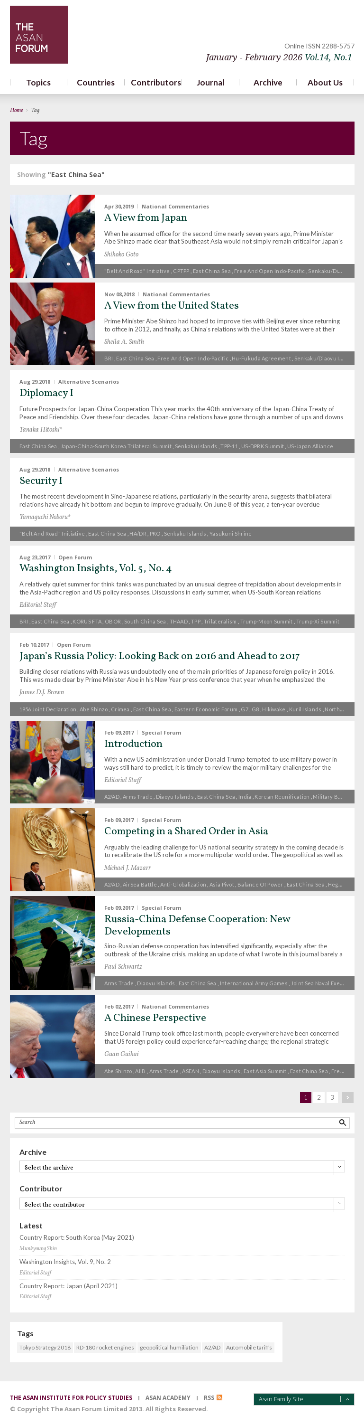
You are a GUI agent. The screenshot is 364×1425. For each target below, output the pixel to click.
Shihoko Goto (121, 254)
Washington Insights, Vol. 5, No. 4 (95, 568)
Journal (210, 82)
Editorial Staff (37, 605)
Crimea (120, 709)
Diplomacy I (46, 393)
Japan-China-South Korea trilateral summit (116, 446)
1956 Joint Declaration (48, 709)
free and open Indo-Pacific (269, 271)
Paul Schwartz (123, 967)
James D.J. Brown (41, 692)
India (245, 796)
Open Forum (75, 556)
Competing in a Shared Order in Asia (186, 831)
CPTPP (181, 271)
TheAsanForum (39, 35)
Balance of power (260, 884)
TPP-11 (229, 446)
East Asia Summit (265, 1071)
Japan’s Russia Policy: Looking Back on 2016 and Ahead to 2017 (159, 656)
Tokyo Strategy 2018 (45, 1347)
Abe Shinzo (94, 709)
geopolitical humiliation (169, 1347)
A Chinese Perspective (155, 1018)
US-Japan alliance (310, 446)
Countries (96, 82)
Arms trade (138, 796)
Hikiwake (273, 709)
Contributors (153, 82)
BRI (108, 358)
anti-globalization (183, 884)
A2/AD (112, 796)
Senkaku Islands (196, 446)
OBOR (113, 621)
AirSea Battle (140, 884)
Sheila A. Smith (124, 342)
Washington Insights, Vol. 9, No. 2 (65, 1261)
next (348, 1097)
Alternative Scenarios (88, 381)
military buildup (334, 796)
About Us (325, 82)
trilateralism (220, 621)
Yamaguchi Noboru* (44, 517)
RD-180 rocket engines (105, 1347)
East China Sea (212, 271)
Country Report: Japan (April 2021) (68, 1286)
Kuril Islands (305, 709)
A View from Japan (145, 218)
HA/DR (137, 533)
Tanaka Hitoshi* (40, 429)
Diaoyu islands (175, 796)
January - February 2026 (279, 57)
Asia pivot (221, 884)
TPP (195, 621)
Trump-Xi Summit (318, 621)
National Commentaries (175, 206)
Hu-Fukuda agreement (261, 358)
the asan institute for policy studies (71, 1398)
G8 (255, 709)
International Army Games (254, 983)
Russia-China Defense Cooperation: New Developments (197, 925)
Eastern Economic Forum (206, 709)
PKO (155, 533)
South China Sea (145, 621)
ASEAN (190, 1071)
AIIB (140, 1071)
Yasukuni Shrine (230, 533)
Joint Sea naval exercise (322, 983)
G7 (244, 709)
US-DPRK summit (262, 446)
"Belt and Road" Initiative (137, 271)
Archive (268, 82)
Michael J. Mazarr (127, 868)
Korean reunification (282, 796)
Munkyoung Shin (38, 1249)
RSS (209, 1398)
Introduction (133, 744)
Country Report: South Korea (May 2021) (76, 1237)
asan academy (168, 1398)
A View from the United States (171, 306)
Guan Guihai (121, 1054)
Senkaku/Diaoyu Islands (325, 358)
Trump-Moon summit (266, 621)
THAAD (179, 621)
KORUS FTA (87, 621)
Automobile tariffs (249, 1347)
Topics (38, 82)
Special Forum (161, 732)
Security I (41, 481)
